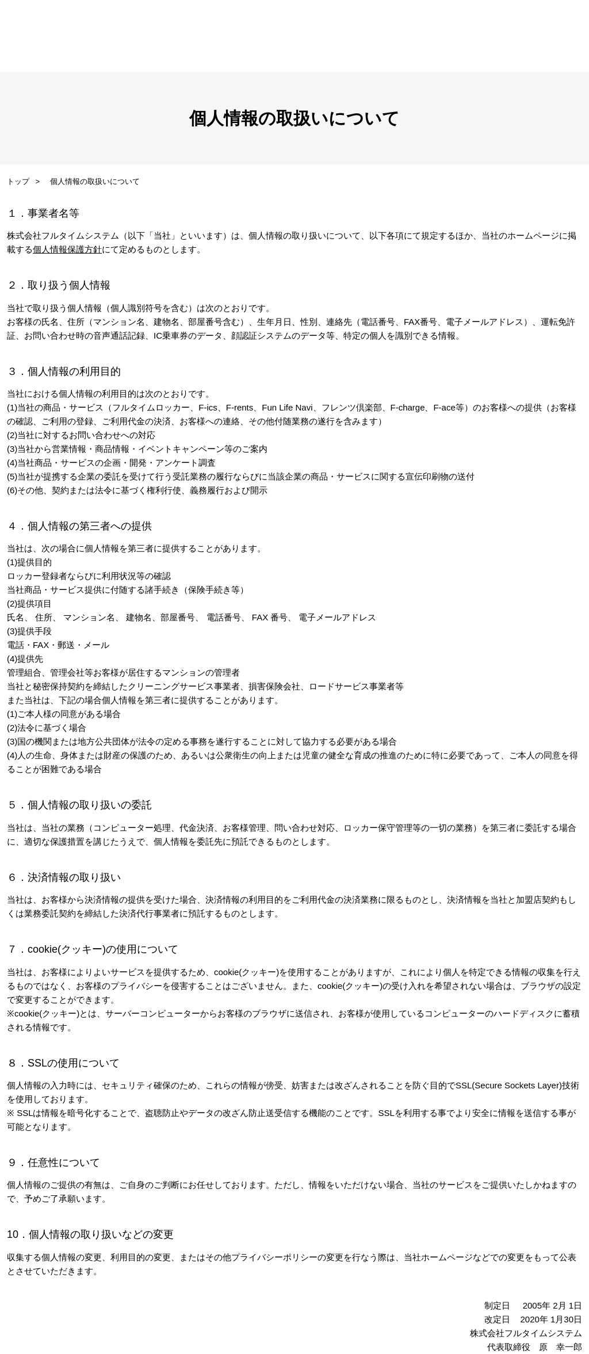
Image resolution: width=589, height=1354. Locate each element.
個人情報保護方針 (67, 249)
